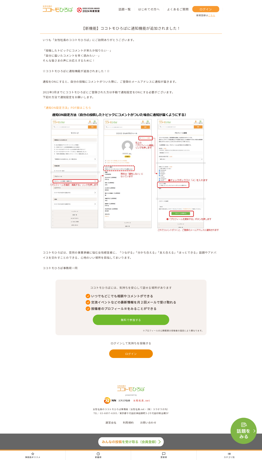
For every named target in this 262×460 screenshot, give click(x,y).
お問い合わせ (148, 422)
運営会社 (111, 422)
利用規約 (128, 422)
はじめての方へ (149, 9)
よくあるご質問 (178, 9)
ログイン (206, 9)
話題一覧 (124, 9)
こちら (211, 15)
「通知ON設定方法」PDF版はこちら (67, 107)
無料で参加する (131, 320)
